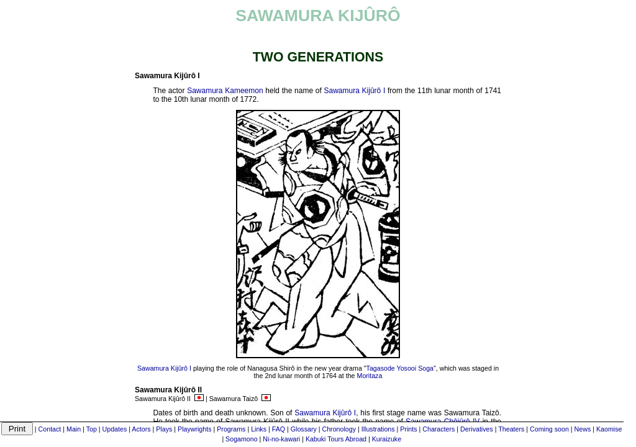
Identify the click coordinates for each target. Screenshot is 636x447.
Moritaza (370, 375)
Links (258, 429)
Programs (231, 429)
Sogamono (241, 439)
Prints (408, 429)
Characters (438, 429)
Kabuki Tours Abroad (336, 439)
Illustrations (378, 429)
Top (91, 429)
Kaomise (609, 429)
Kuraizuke (386, 439)
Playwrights (194, 429)
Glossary (304, 429)
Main (73, 429)
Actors (141, 429)
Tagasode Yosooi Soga (400, 368)
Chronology (339, 429)
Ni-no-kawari (281, 439)
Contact (50, 429)
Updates (114, 429)
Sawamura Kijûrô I (355, 90)
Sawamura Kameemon (225, 90)
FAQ (278, 429)
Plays (164, 429)
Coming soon (549, 429)
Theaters (511, 429)
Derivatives (476, 429)
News (583, 429)
